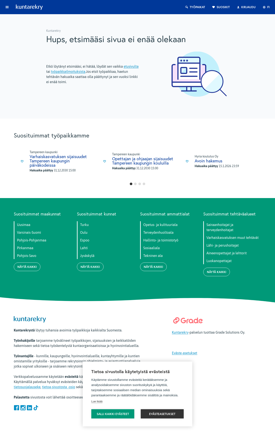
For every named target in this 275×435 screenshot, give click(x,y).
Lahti (84, 248)
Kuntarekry (180, 332)
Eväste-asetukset (184, 353)
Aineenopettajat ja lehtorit (226, 253)
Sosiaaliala (151, 248)
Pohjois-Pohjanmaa (31, 240)
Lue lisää (96, 401)
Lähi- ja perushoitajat (222, 245)
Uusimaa (23, 225)
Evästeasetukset (162, 414)
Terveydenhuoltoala (158, 232)
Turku (84, 225)
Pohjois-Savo (26, 256)
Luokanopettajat (219, 261)
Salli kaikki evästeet (113, 414)
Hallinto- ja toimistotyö (160, 240)
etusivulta (131, 66)
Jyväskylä (87, 256)
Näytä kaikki (27, 267)
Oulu (83, 232)
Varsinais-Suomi (29, 232)
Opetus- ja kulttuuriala (160, 225)
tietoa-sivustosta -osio (58, 387)
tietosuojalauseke (27, 387)
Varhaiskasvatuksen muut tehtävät (232, 238)
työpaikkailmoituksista (68, 71)
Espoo (84, 240)
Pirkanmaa (25, 248)
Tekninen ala (153, 256)
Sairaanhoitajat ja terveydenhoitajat (219, 227)
